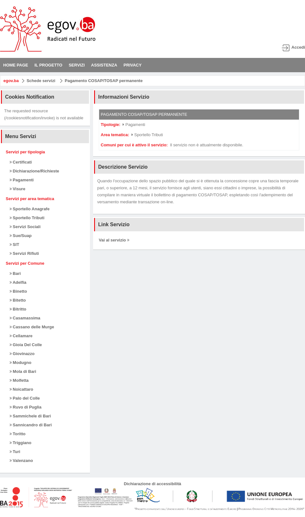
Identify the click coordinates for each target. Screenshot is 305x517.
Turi (15, 451)
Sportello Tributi (27, 217)
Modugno (20, 362)
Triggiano (20, 442)
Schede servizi (41, 80)
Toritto (18, 433)
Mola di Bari (23, 371)
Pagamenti (22, 180)
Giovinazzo (22, 353)
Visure (17, 188)
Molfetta (19, 380)
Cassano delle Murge (32, 327)
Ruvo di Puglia (26, 407)
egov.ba (11, 80)
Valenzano (21, 460)
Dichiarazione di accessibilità (152, 483)
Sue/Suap (21, 235)
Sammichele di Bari (30, 416)
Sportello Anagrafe (30, 208)
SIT (14, 244)
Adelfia (18, 282)
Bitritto (18, 309)
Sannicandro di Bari (31, 425)
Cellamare (21, 335)
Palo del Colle (25, 398)
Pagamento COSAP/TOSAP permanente (104, 80)
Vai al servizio (114, 240)
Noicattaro (21, 389)
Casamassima (25, 318)
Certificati (21, 162)
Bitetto (18, 300)
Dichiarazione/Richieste (34, 171)
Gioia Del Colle (26, 344)
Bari (15, 273)
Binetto (18, 291)
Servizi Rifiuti (24, 253)
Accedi (298, 47)
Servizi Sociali (25, 226)
